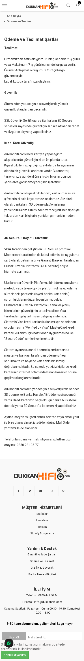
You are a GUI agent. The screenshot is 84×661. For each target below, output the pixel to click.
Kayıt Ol (14, 633)
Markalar (42, 509)
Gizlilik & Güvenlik (42, 563)
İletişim (42, 522)
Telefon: (42, 591)
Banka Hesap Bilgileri (42, 570)
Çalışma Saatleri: (42, 606)
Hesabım (42, 516)
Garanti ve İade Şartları (42, 550)
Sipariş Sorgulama (42, 529)
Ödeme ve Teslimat (42, 557)
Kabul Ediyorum (15, 655)
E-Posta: (42, 597)
